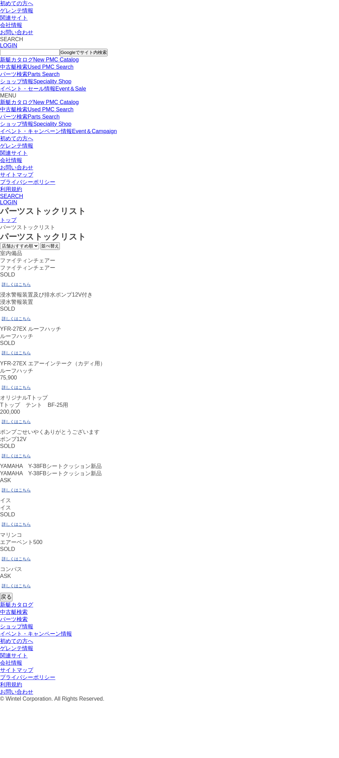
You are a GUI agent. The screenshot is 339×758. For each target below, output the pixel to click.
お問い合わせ (16, 32)
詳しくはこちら (16, 284)
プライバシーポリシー (27, 182)
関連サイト (14, 18)
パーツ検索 (14, 619)
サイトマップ (16, 175)
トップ (8, 220)
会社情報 (11, 25)
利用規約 (11, 189)
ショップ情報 (16, 626)
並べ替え (50, 246)
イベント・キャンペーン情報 (36, 634)
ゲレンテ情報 (16, 10)
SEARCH (11, 196)
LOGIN (8, 45)
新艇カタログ (16, 605)
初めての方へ (16, 3)
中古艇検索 (14, 612)
